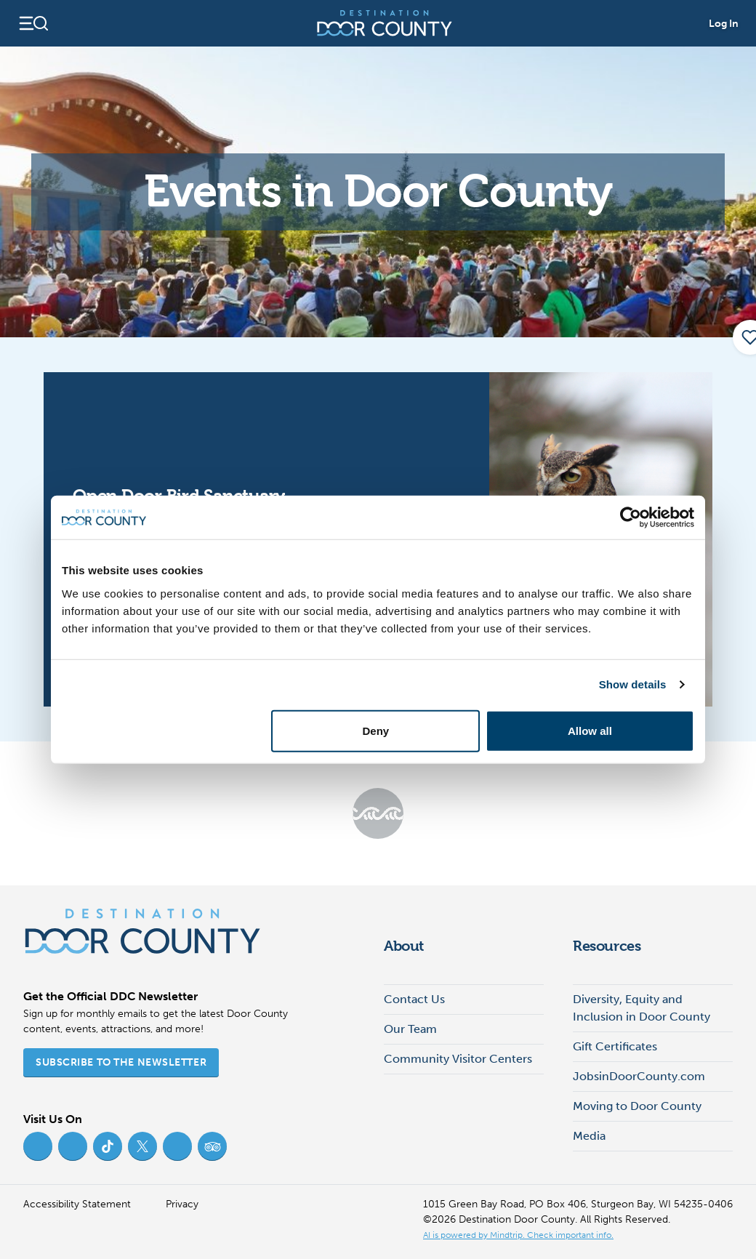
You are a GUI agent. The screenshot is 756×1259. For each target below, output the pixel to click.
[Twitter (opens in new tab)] (142, 1146)
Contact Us (414, 999)
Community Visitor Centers (458, 1059)
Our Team (410, 1029)
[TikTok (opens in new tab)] (107, 1146)
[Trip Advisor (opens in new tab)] (212, 1146)
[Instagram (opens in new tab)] (72, 1146)
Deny (376, 730)
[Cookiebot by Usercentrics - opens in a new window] (630, 517)
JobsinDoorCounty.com (639, 1076)
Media (589, 1136)
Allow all (590, 730)
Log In (724, 23)
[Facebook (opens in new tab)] (37, 1146)
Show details (633, 684)
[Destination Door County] (384, 23)
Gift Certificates (615, 1046)
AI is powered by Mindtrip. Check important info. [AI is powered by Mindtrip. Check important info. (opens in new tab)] (518, 1235)
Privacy (182, 1204)
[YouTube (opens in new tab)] (177, 1146)
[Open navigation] (33, 23)
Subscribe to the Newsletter (121, 1062)
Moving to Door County (637, 1106)
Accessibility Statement (77, 1204)
